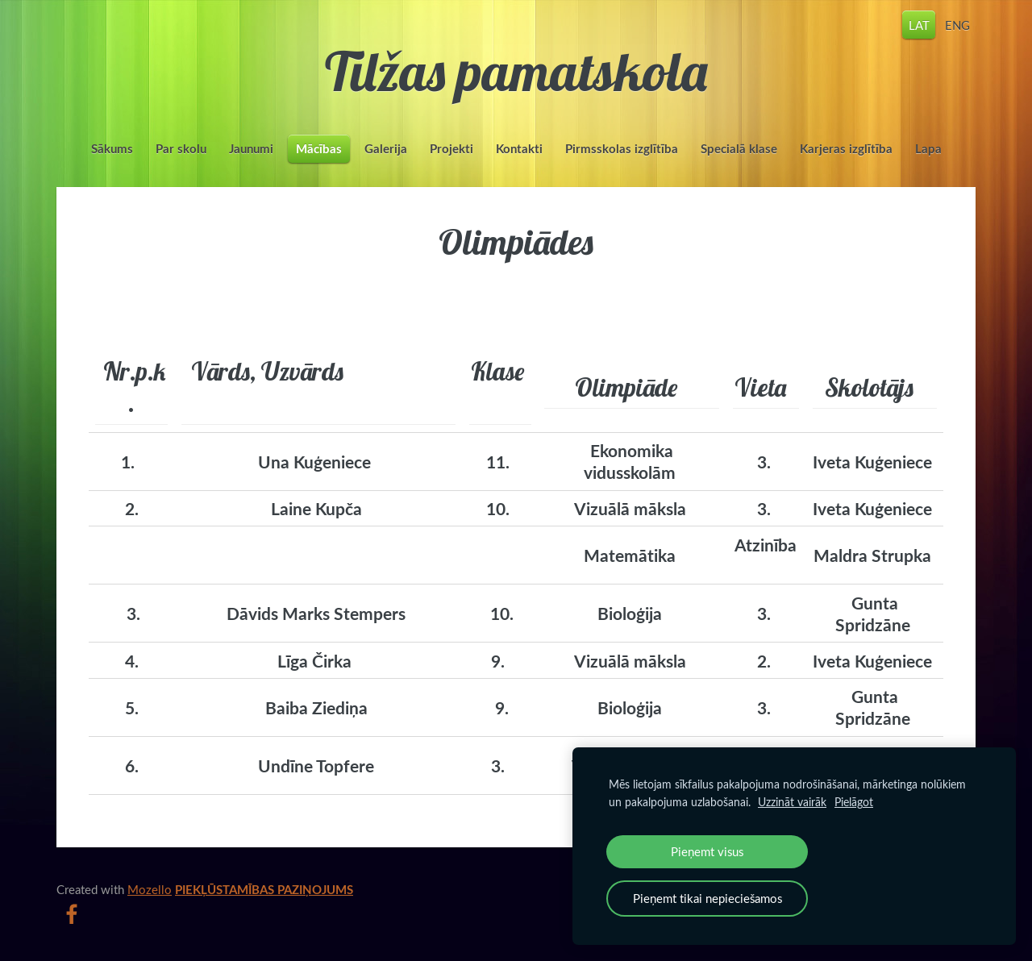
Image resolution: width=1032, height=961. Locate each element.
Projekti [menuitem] (451, 148)
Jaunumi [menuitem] (251, 148)
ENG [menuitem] (957, 24)
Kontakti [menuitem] (519, 148)
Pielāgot (853, 801)
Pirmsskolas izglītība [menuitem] (621, 148)
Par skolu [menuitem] (181, 148)
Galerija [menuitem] (385, 148)
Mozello (149, 889)
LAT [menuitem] (919, 24)
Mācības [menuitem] (319, 148)
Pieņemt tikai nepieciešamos (707, 898)
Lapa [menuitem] (928, 148)
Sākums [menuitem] (112, 148)
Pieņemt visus (707, 851)
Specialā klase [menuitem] (739, 148)
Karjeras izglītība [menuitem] (846, 148)
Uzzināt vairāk (792, 801)
